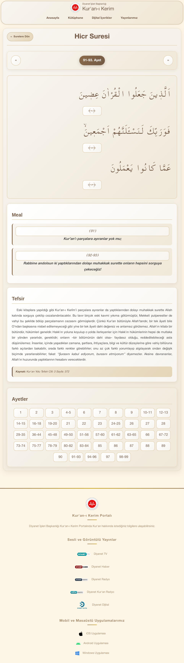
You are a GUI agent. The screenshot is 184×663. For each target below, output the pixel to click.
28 (163, 424)
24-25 (115, 424)
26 (132, 424)
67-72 (163, 435)
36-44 (36, 435)
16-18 (36, 424)
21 (68, 424)
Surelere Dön (21, 37)
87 (132, 446)
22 (84, 424)
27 (147, 424)
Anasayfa (52, 18)
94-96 (92, 457)
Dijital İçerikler (102, 18)
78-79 (52, 446)
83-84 (84, 446)
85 (100, 446)
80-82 (68, 446)
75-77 (36, 446)
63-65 (131, 435)
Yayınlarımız (129, 18)
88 (147, 446)
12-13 (163, 413)
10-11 (147, 413)
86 (116, 446)
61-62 (115, 435)
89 (163, 446)
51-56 (84, 435)
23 (100, 424)
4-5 (68, 413)
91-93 (76, 457)
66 (147, 435)
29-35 (20, 435)
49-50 (68, 435)
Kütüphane (75, 18)
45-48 (52, 435)
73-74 (20, 446)
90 (60, 457)
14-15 (20, 424)
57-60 (100, 435)
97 (108, 457)
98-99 (123, 457)
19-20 (52, 424)
